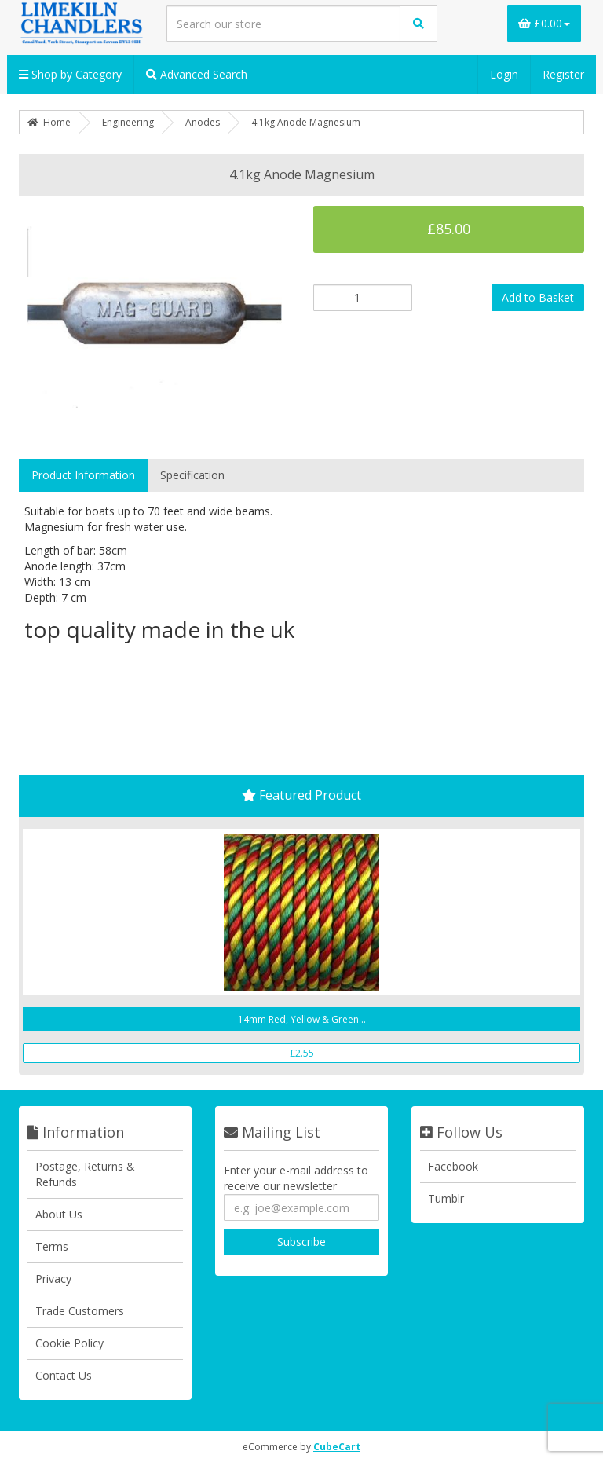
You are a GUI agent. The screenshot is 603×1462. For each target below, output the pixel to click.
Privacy (53, 1278)
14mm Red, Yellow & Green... (302, 1019)
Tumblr (446, 1198)
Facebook (453, 1166)
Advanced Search (196, 74)
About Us (58, 1214)
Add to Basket (538, 297)
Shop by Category (70, 74)
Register (563, 74)
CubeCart (336, 1446)
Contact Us (63, 1375)
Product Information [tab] (83, 474)
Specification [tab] (192, 474)
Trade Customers (79, 1310)
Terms (51, 1246)
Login (504, 74)
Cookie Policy (69, 1343)
